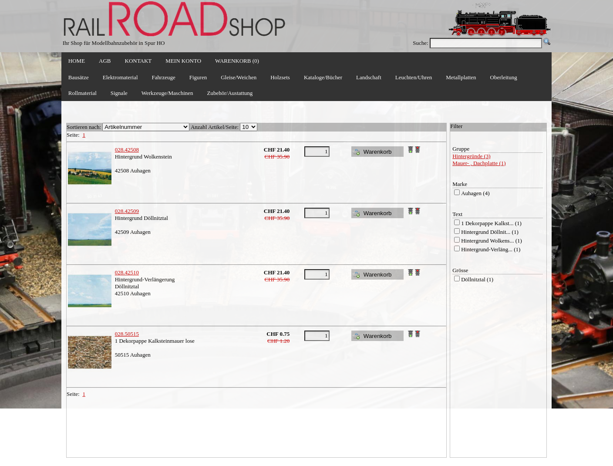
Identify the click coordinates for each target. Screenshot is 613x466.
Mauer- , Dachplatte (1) (478, 163)
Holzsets (280, 77)
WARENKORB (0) (237, 60)
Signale (119, 93)
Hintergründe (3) (471, 156)
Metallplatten (461, 77)
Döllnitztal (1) (477, 279)
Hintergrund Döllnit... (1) (490, 232)
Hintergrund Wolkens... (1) (491, 240)
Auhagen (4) (475, 193)
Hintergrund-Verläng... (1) (490, 249)
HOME (76, 60)
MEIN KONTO (183, 60)
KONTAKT (138, 60)
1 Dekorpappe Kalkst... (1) (491, 223)
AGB (105, 60)
